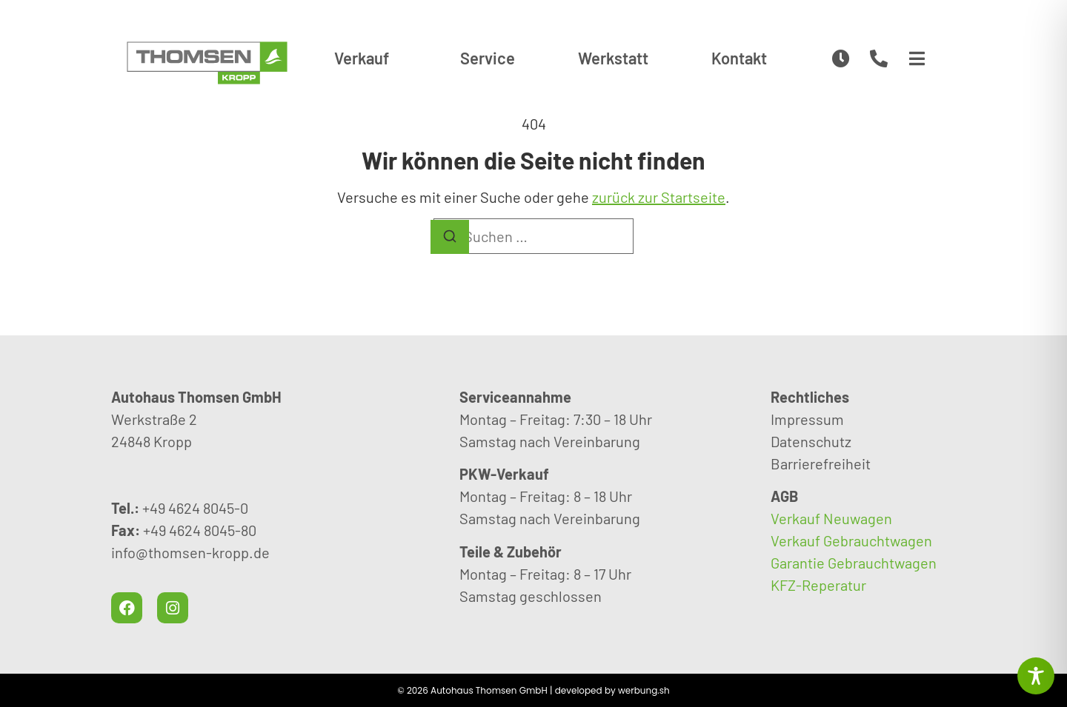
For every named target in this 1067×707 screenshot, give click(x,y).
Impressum (807, 419)
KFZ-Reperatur (818, 585)
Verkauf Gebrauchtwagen (851, 540)
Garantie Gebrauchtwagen (854, 563)
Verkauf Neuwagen (831, 518)
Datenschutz (811, 441)
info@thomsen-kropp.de (190, 552)
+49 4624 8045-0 (195, 508)
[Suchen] (450, 237)
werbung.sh (644, 690)
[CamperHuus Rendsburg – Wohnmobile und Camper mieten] (207, 63)
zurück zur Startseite (658, 197)
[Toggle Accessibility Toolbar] (1036, 676)
